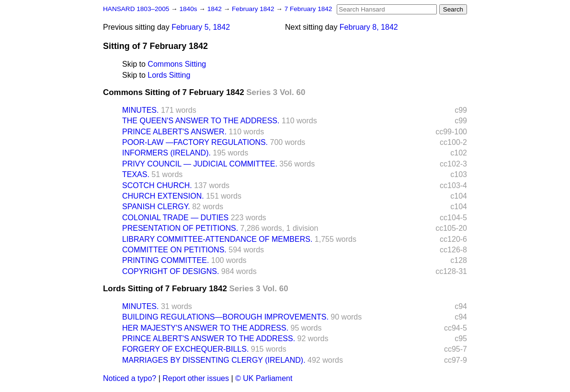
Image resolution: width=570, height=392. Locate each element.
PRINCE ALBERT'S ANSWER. (174, 132)
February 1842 (254, 8)
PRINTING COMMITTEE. (165, 260)
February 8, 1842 (369, 27)
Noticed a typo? (129, 378)
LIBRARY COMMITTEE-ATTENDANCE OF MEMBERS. (217, 239)
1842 (215, 8)
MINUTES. (140, 110)
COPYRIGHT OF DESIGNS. (170, 271)
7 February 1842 (308, 8)
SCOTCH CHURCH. (157, 185)
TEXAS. (135, 174)
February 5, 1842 (200, 27)
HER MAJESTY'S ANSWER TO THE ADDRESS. (205, 328)
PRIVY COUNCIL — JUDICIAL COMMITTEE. (199, 164)
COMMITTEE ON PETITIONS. (174, 250)
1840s (189, 8)
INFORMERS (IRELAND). (166, 153)
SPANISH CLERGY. (156, 206)
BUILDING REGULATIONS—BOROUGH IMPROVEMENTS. (225, 317)
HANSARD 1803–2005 (136, 8)
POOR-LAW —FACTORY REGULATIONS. (195, 142)
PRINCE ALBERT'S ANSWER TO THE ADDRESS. (208, 338)
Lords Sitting (169, 75)
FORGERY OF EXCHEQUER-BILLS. (185, 349)
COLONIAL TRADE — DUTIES (175, 218)
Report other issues (195, 378)
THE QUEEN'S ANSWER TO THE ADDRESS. (200, 121)
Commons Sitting (177, 64)
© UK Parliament (263, 378)
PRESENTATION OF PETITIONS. (180, 228)
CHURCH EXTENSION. (163, 196)
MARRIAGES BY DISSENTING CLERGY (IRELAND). (214, 360)
